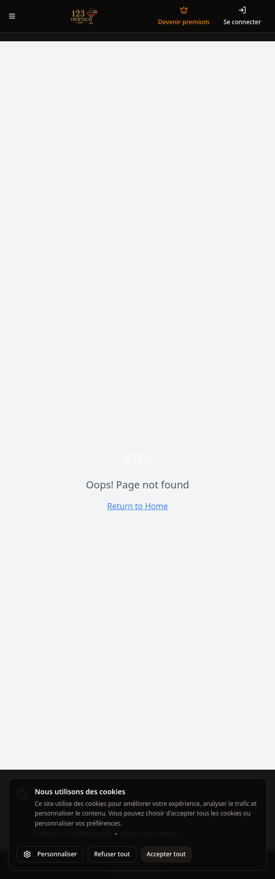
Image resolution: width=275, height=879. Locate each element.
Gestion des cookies (149, 834)
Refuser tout (112, 854)
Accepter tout (166, 854)
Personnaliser (50, 854)
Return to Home (137, 506)
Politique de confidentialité (73, 834)
